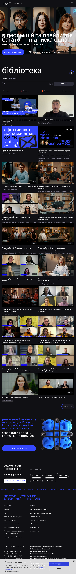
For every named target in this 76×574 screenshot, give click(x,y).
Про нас (6, 509)
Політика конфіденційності (38, 556)
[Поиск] (27, 84)
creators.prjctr (34, 531)
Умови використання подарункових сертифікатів (45, 563)
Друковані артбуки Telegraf (39, 509)
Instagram (37, 475)
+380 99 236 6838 (12, 469)
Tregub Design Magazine (38, 520)
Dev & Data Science (60, 489)
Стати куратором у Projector (13, 537)
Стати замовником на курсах (13, 517)
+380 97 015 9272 (12, 466)
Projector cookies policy (37, 566)
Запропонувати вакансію (12, 524)
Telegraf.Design (35, 517)
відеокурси (19, 489)
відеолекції (44, 489)
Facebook (36, 481)
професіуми (6, 489)
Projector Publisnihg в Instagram (40, 513)
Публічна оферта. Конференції (40, 549)
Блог (5, 513)
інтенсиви (32, 489)
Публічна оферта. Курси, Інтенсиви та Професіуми (46, 546)
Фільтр (63, 84)
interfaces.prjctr (35, 527)
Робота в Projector (10, 520)
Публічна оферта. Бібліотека (39, 551)
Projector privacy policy (37, 568)
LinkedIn (50, 481)
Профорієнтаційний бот (11, 527)
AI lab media (34, 524)
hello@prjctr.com (12, 474)
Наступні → (68, 406)
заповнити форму (19, 448)
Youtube (63, 475)
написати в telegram (15, 481)
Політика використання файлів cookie (42, 554)
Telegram (49, 475)
